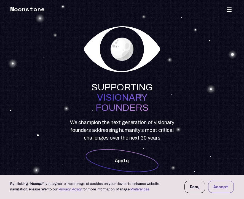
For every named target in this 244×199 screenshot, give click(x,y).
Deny (195, 187)
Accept (220, 187)
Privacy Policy (70, 189)
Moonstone (27, 9)
